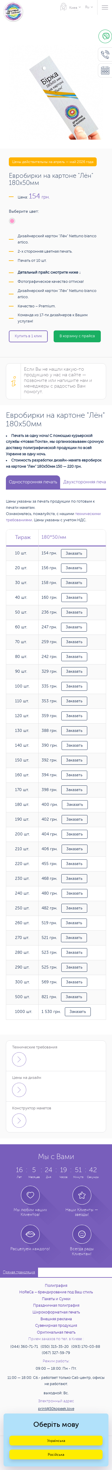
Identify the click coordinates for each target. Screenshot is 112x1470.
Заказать (74, 553)
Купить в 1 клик (28, 336)
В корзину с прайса (77, 336)
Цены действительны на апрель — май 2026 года (52, 162)
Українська (56, 1441)
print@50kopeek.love (56, 1409)
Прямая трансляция (19, 1272)
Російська (56, 1455)
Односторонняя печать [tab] (33, 482)
